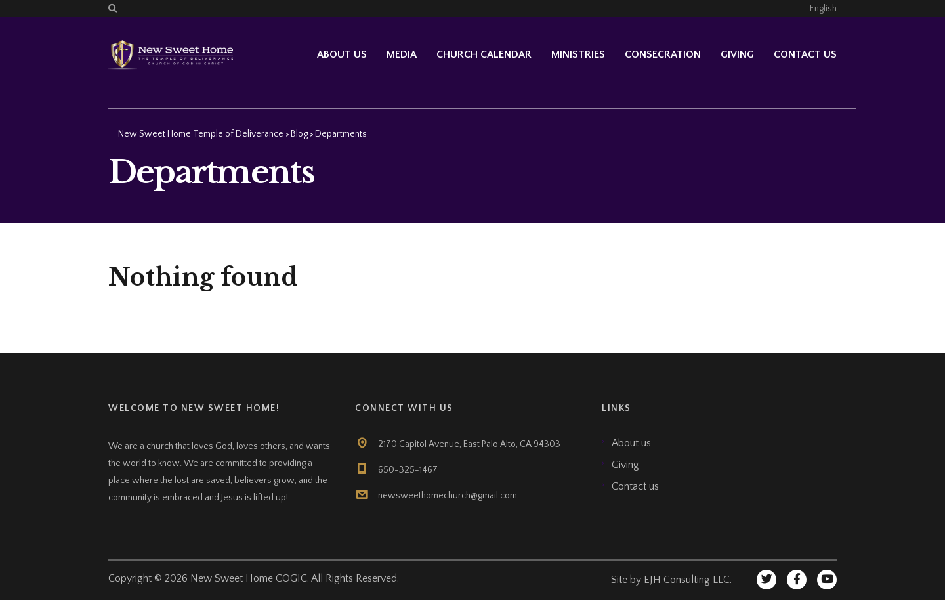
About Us (342, 54)
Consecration (663, 54)
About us (631, 443)
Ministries (578, 54)
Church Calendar (484, 54)
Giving (737, 54)
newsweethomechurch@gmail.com (447, 495)
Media (402, 54)
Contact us (805, 54)
